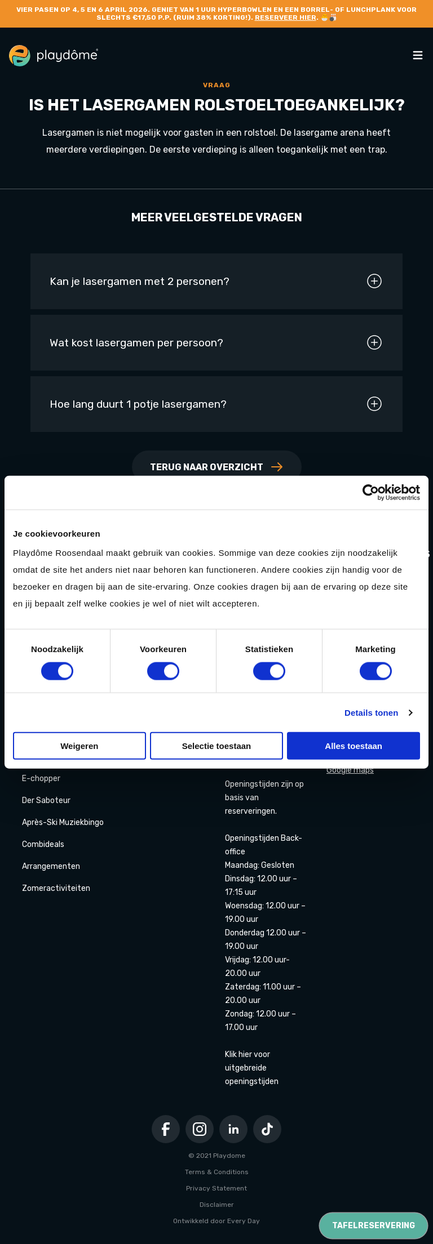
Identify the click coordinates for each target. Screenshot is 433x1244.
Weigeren (79, 746)
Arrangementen (51, 866)
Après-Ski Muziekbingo (63, 822)
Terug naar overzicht (217, 467)
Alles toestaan (353, 746)
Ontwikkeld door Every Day (216, 1221)
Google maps (350, 770)
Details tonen (371, 712)
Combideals (43, 844)
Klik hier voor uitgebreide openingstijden (252, 1068)
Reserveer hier (285, 17)
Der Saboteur (46, 800)
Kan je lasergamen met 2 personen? (217, 281)
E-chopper (41, 778)
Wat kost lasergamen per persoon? (217, 342)
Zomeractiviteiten (56, 888)
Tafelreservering (373, 1225)
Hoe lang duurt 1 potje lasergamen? (217, 404)
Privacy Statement (216, 1188)
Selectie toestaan (216, 746)
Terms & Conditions (217, 1172)
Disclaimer (217, 1205)
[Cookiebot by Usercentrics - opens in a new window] (370, 492)
